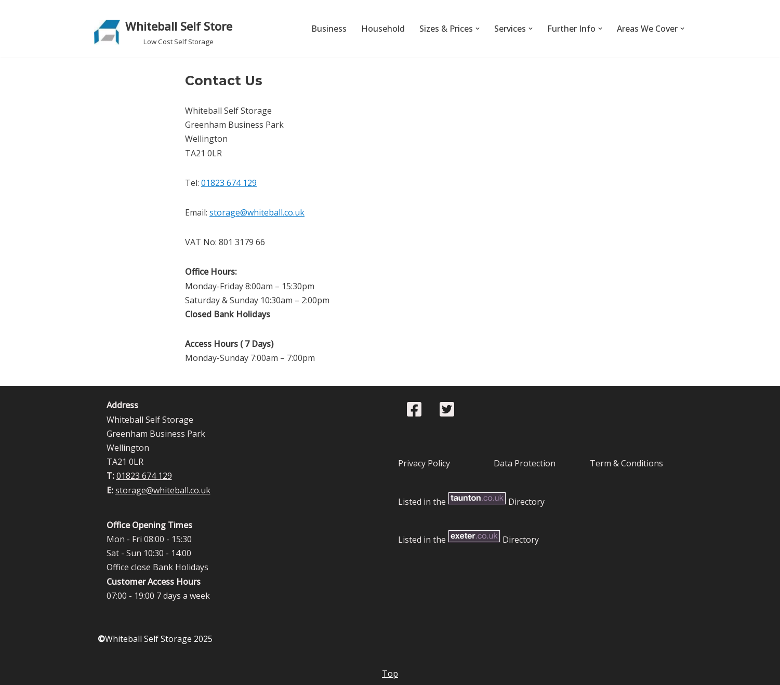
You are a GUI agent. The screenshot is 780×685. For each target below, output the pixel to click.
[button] (477, 28)
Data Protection (525, 463)
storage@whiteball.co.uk (257, 212)
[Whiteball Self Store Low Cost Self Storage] (163, 32)
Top (390, 673)
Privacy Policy (424, 463)
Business (329, 28)
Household (383, 28)
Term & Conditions (626, 463)
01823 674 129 (229, 183)
